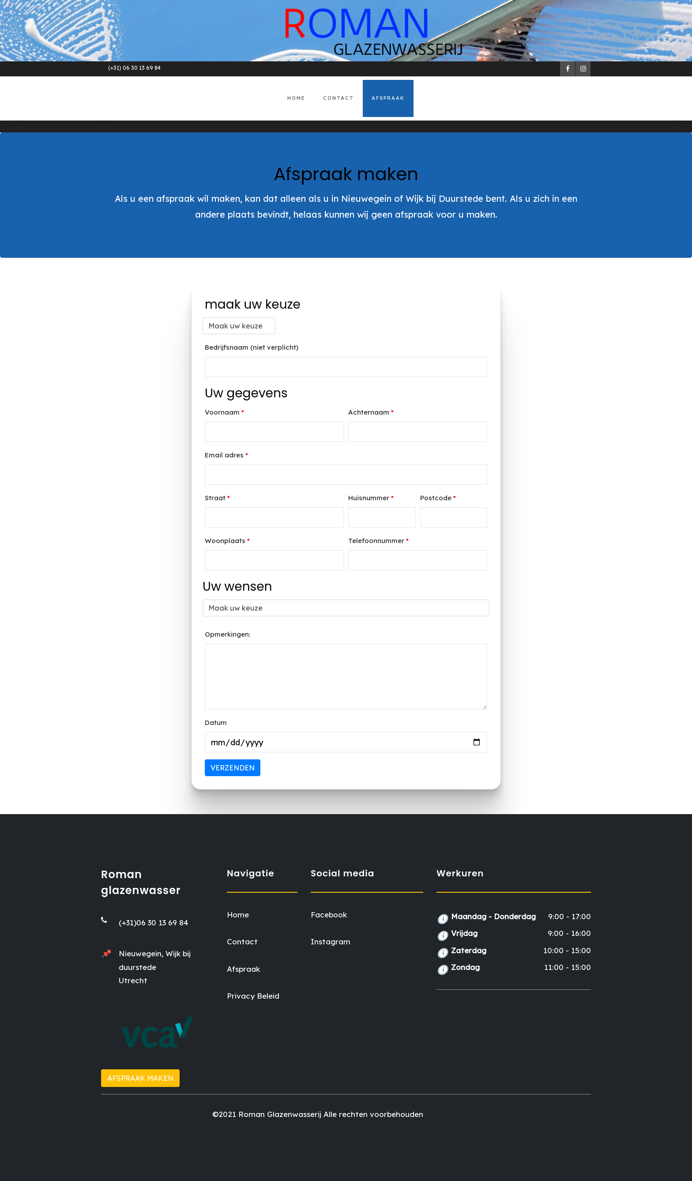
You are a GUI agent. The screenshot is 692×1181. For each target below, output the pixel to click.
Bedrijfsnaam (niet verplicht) (251, 347)
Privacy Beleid (253, 995)
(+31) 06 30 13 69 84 (134, 67)
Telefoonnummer (378, 540)
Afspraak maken (140, 1078)
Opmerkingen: (227, 634)
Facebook (329, 914)
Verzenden (233, 767)
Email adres (226, 455)
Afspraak (388, 98)
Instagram (330, 941)
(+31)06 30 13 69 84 (153, 922)
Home (296, 98)
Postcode (438, 498)
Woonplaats (227, 540)
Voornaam (224, 412)
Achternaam (371, 412)
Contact (338, 98)
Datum (216, 722)
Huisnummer (371, 498)
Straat (217, 498)
